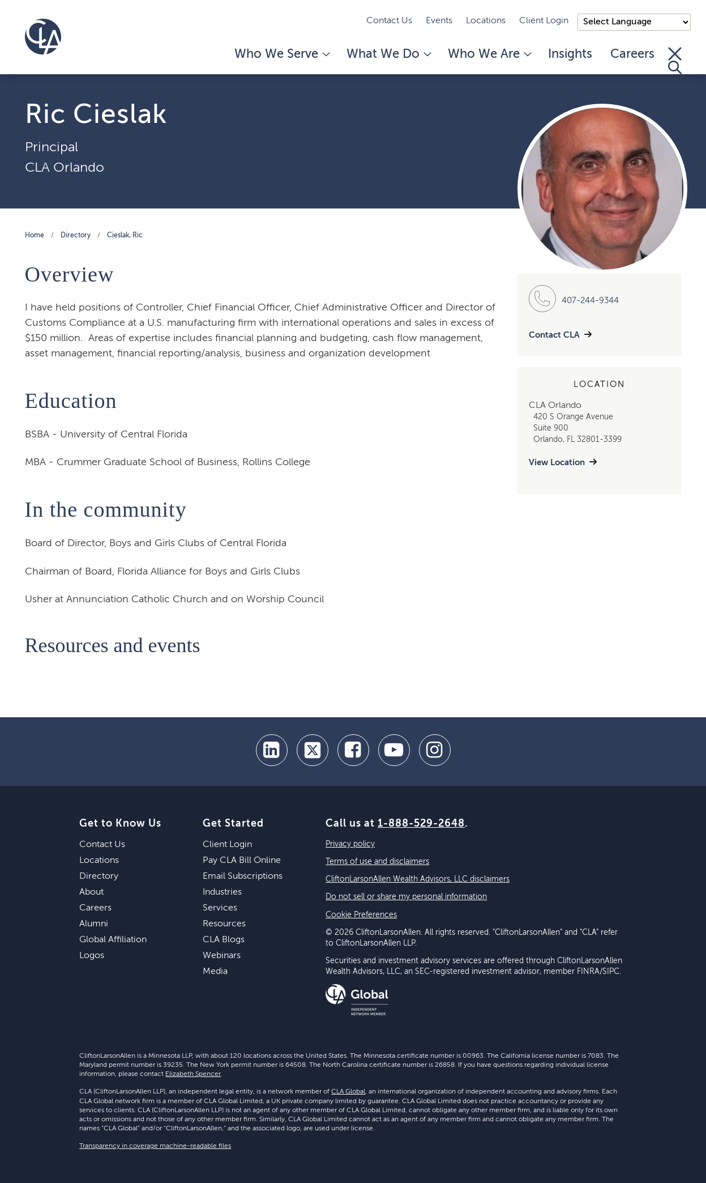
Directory (76, 235)
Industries (222, 892)
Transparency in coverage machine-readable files (155, 1146)
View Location (557, 462)
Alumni (93, 924)
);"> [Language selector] (634, 22)
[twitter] (312, 750)
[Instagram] (435, 750)
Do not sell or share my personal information (406, 897)
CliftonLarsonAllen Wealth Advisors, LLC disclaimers (418, 879)
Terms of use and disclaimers (377, 862)
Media (215, 971)
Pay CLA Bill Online (242, 860)
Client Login (543, 20)
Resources (224, 924)
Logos (91, 955)
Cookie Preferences (361, 915)
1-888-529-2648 (421, 824)
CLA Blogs (224, 939)
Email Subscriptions (243, 876)
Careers (632, 54)
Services (220, 908)
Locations (486, 20)
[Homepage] (43, 36)
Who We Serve (281, 54)
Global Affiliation (113, 939)
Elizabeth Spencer (193, 1074)
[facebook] (353, 750)
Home (34, 235)
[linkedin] (272, 750)
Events (439, 20)
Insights (570, 54)
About (91, 892)
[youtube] (394, 750)
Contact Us (389, 20)
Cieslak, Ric (125, 235)
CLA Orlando (64, 168)
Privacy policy (350, 844)
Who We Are (489, 54)
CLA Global (348, 1091)
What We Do (388, 54)
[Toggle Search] (675, 60)
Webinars (222, 955)
